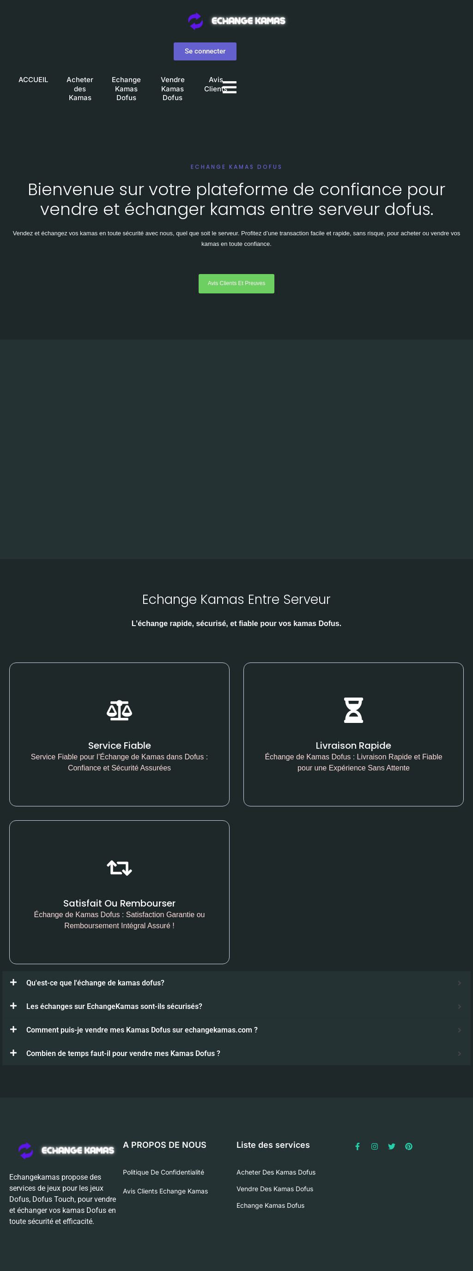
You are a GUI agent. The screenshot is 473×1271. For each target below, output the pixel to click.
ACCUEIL (33, 79)
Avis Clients (215, 84)
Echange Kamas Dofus (126, 88)
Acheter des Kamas (80, 88)
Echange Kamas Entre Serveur (236, 600)
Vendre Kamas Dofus (173, 88)
